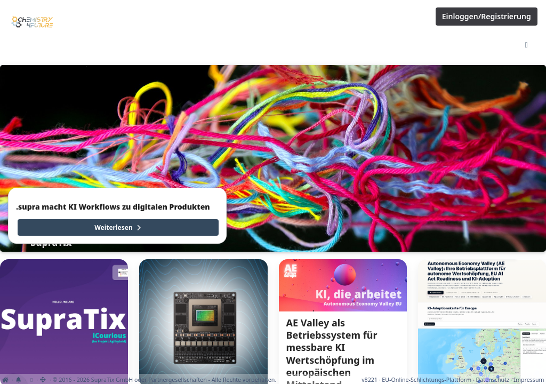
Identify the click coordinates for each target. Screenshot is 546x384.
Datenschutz (492, 379)
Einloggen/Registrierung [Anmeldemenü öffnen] (486, 16)
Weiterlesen (118, 227)
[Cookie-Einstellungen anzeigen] (31, 379)
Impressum (528, 379)
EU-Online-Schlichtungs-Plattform (426, 379)
